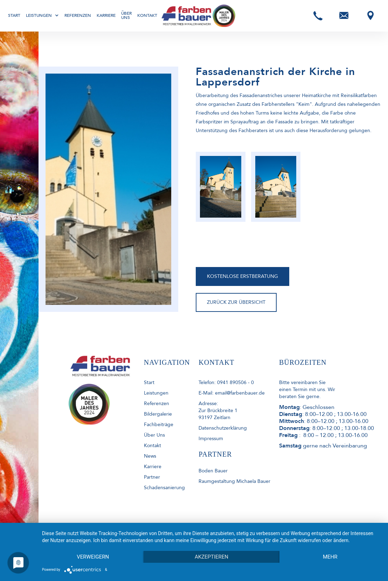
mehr (330, 557)
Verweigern (93, 557)
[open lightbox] (220, 187)
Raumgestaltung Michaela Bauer (234, 481)
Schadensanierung (164, 487)
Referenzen (77, 15)
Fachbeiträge (158, 424)
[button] (42, 15)
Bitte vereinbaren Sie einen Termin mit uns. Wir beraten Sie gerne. (307, 389)
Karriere (106, 15)
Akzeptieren (211, 557)
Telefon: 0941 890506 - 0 (226, 382)
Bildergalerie (158, 414)
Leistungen (156, 393)
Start (14, 15)
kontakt (152, 445)
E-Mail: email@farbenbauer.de (232, 393)
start (149, 382)
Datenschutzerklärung (223, 428)
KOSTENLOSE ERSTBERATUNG (242, 276)
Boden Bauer (213, 470)
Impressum (211, 438)
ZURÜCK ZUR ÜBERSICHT (236, 302)
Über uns (126, 15)
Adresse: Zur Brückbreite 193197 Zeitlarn (218, 410)
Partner (152, 477)
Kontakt (147, 15)
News (150, 456)
